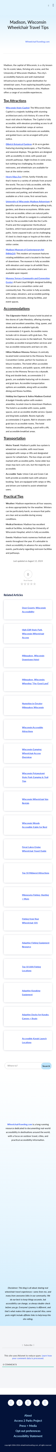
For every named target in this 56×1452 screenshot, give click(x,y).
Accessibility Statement (28, 1436)
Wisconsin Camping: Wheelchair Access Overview (32, 753)
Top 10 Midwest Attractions (35, 873)
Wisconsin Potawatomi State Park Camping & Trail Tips (35, 777)
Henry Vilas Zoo (13, 176)
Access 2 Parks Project (28, 1420)
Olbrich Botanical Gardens (19, 144)
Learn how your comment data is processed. (32, 1356)
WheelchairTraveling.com (37, 41)
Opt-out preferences (28, 1431)
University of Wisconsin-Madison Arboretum (28, 201)
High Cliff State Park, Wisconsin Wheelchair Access (33, 633)
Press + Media (28, 1425)
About (28, 1415)
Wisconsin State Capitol (17, 107)
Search (46, 1066)
